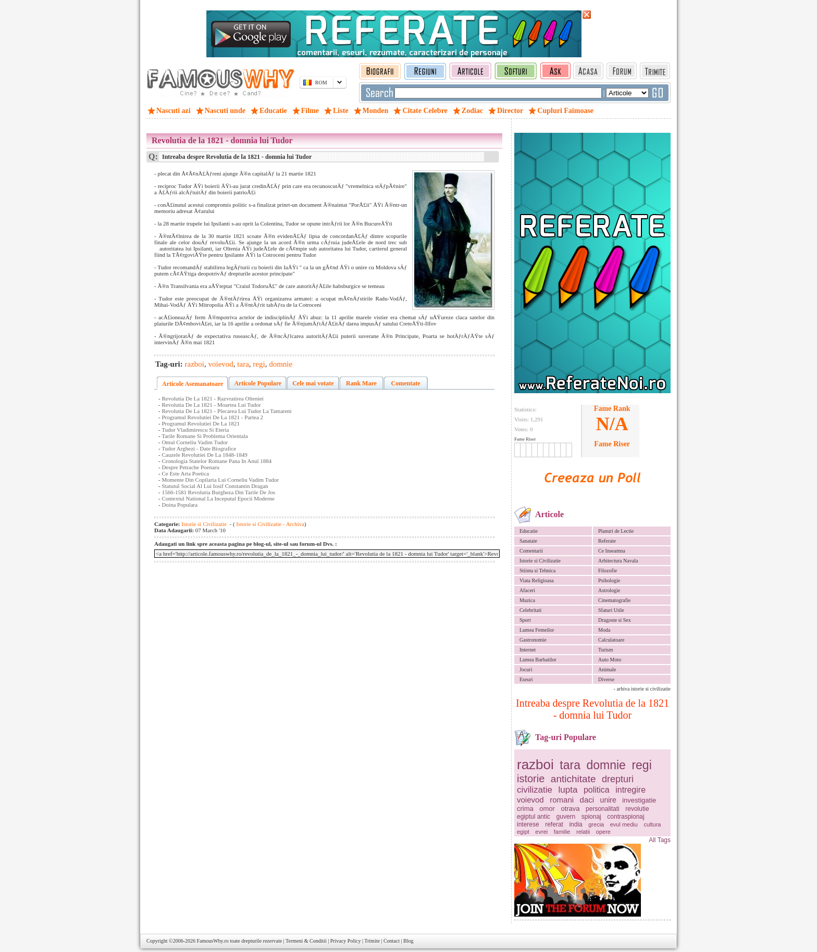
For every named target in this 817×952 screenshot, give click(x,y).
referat (554, 824)
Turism (605, 650)
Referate (607, 541)
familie (562, 832)
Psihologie (609, 580)
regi (641, 765)
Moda (604, 630)
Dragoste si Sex (614, 620)
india (575, 824)
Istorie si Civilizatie (540, 560)
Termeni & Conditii (306, 941)
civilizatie (534, 790)
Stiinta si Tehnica (537, 570)
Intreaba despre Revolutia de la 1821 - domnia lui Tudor (592, 709)
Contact (391, 941)
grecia (596, 824)
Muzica (527, 600)
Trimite (372, 941)
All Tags (660, 840)
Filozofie (607, 570)
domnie (605, 765)
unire (608, 800)
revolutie (637, 808)
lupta (568, 790)
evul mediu (624, 824)
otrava (570, 808)
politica (597, 789)
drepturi (618, 779)
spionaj (591, 816)
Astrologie (609, 590)
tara (570, 765)
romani (562, 799)
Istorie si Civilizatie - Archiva (270, 524)
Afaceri (527, 590)
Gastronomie (533, 640)
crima (525, 808)
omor (547, 808)
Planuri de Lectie (616, 531)
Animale (607, 669)
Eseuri (526, 679)
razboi (535, 764)
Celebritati (530, 610)
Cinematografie (614, 600)
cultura (652, 824)
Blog (408, 941)
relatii (583, 832)
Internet (527, 650)
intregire (630, 789)
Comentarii (531, 551)
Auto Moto (609, 659)
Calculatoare (611, 640)
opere (603, 832)
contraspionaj (625, 816)
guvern (566, 816)
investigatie (639, 800)
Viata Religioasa (536, 580)
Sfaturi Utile (611, 610)
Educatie (528, 531)
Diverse (606, 679)
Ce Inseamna (611, 551)
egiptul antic (533, 816)
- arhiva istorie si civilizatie (642, 689)
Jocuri (525, 669)
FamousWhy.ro (212, 941)
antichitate (573, 778)
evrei (541, 832)
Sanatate (528, 541)
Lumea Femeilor (536, 630)
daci (587, 799)
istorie (530, 778)
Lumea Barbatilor (537, 659)
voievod (530, 799)
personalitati (603, 808)
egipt (523, 832)
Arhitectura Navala (618, 560)
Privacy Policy (345, 941)
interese (528, 824)
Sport (525, 620)
